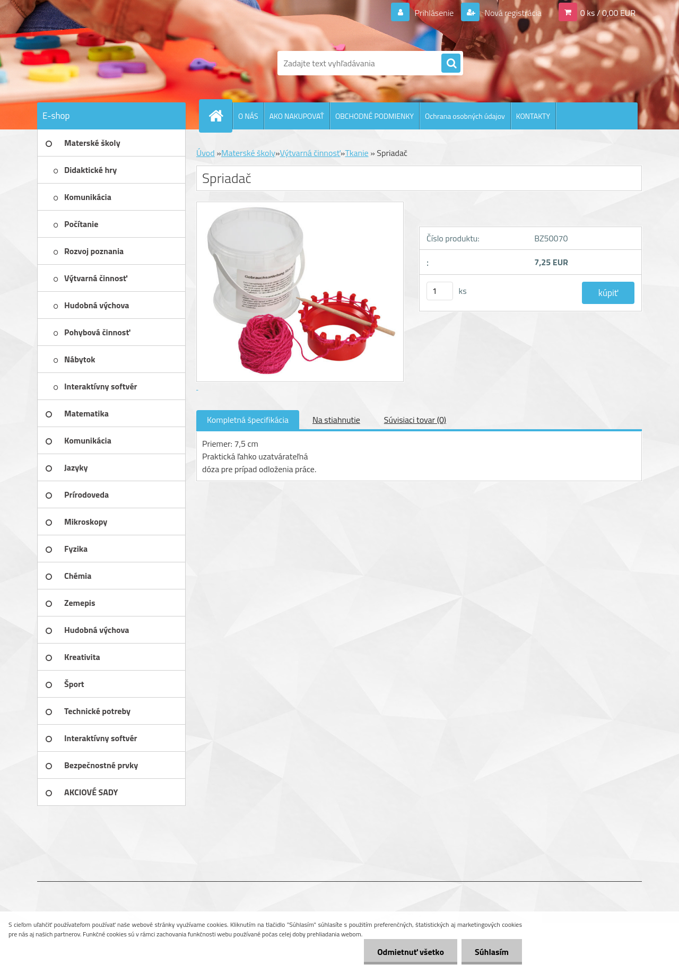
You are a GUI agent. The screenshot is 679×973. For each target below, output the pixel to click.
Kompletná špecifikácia (248, 419)
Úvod (205, 152)
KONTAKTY (533, 115)
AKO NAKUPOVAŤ (296, 115)
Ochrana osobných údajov (465, 115)
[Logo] (110, 63)
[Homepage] (220, 115)
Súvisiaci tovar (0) (415, 419)
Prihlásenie (434, 12)
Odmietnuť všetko (410, 951)
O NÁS (248, 115)
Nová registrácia (512, 12)
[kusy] (439, 291)
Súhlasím (492, 951)
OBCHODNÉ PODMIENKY (374, 115)
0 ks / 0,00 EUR (608, 12)
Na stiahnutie (336, 419)
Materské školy (248, 152)
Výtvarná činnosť (310, 152)
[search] (450, 64)
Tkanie (356, 152)
